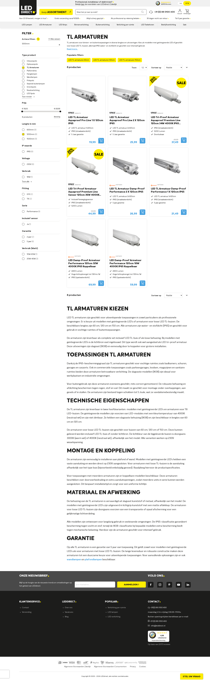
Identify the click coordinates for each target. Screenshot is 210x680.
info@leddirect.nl (157, 626)
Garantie (25, 626)
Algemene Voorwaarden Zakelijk (77, 670)
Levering (25, 621)
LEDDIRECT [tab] (69, 601)
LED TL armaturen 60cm (78, 60)
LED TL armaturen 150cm (129, 60)
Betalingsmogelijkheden (32, 635)
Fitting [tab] (25, 188)
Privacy (133, 670)
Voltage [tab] (26, 158)
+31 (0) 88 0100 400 (157, 621)
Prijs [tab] (24, 103)
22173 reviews (164, 644)
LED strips (112, 626)
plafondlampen (93, 559)
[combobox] (111, 12)
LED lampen (113, 612)
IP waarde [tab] (27, 146)
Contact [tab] (154, 601)
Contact (25, 608)
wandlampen (74, 559)
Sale (109, 644)
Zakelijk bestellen (29, 644)
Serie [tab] (24, 206)
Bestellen (26, 617)
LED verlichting (114, 617)
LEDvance (69, 639)
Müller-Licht (70, 626)
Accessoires (112, 639)
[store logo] (28, 7)
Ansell (67, 630)
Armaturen (112, 621)
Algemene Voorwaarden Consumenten (110, 670)
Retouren (26, 630)
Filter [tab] (27, 33)
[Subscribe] (131, 585)
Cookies (142, 670)
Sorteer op (156, 68)
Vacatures (69, 612)
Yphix (67, 621)
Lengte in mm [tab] (29, 124)
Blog (66, 617)
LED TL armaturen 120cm (104, 60)
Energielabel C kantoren (75, 648)
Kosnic (67, 635)
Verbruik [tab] (26, 171)
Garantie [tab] (26, 231)
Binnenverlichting (115, 630)
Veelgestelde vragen (30, 639)
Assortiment (54, 12)
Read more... (72, 49)
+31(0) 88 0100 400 (157, 608)
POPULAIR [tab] (111, 601)
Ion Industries (70, 644)
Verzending (26, 612)
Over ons (68, 608)
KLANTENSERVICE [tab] (30, 601)
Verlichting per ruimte (117, 608)
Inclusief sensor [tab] (30, 218)
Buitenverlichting (115, 635)
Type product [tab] (29, 55)
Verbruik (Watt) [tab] (30, 248)
